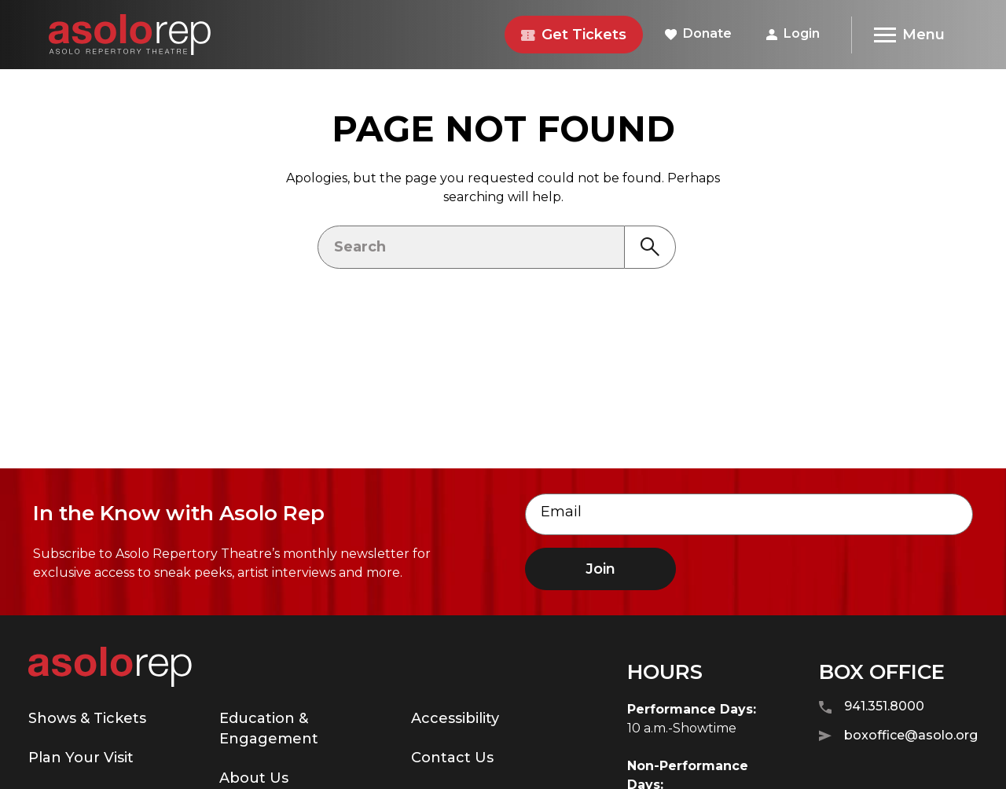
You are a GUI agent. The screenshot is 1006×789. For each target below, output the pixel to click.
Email (561, 511)
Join (600, 569)
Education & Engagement (268, 728)
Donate (698, 33)
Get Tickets (573, 34)
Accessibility (455, 718)
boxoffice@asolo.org (898, 735)
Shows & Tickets (87, 718)
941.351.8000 (871, 707)
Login (793, 33)
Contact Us (452, 757)
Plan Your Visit (81, 757)
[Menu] (909, 35)
